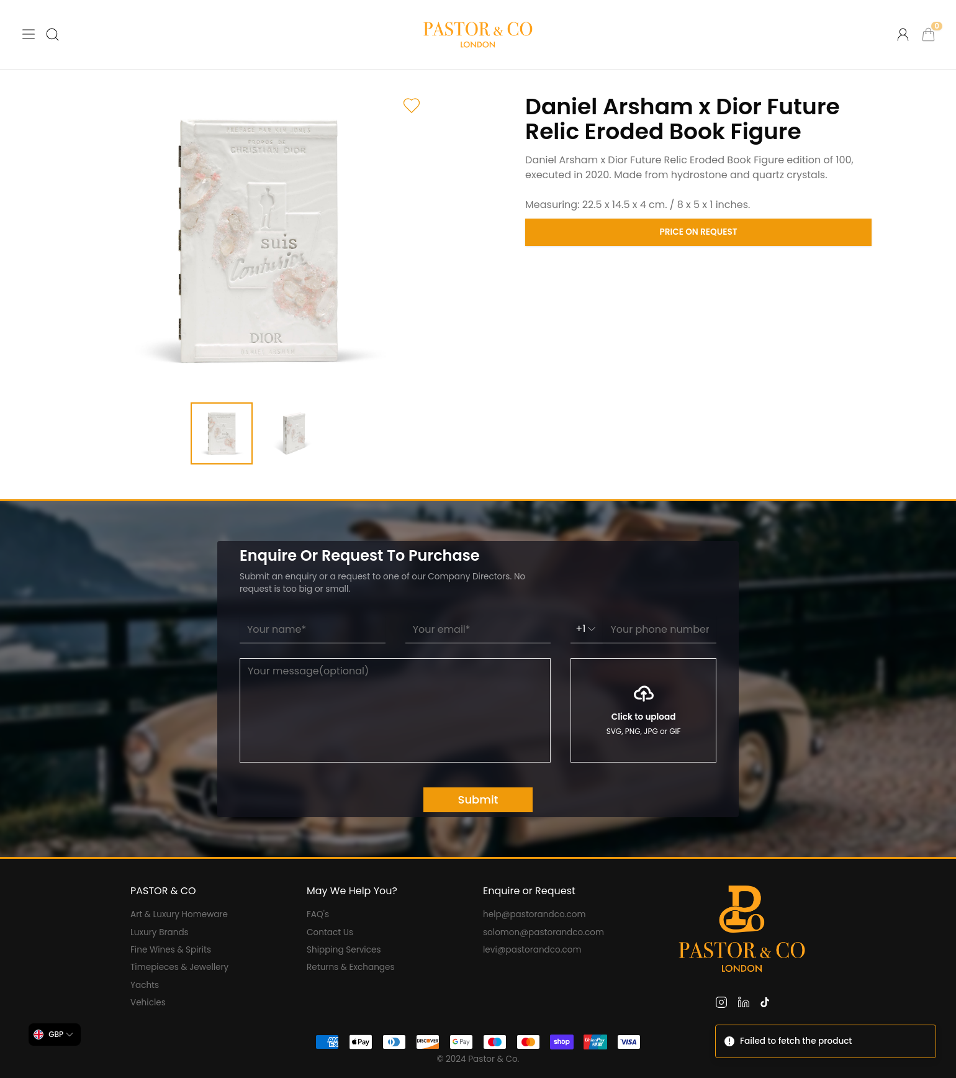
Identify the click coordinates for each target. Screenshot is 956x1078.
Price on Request (698, 232)
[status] (825, 1041)
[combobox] (55, 1034)
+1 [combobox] (586, 629)
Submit (478, 799)
